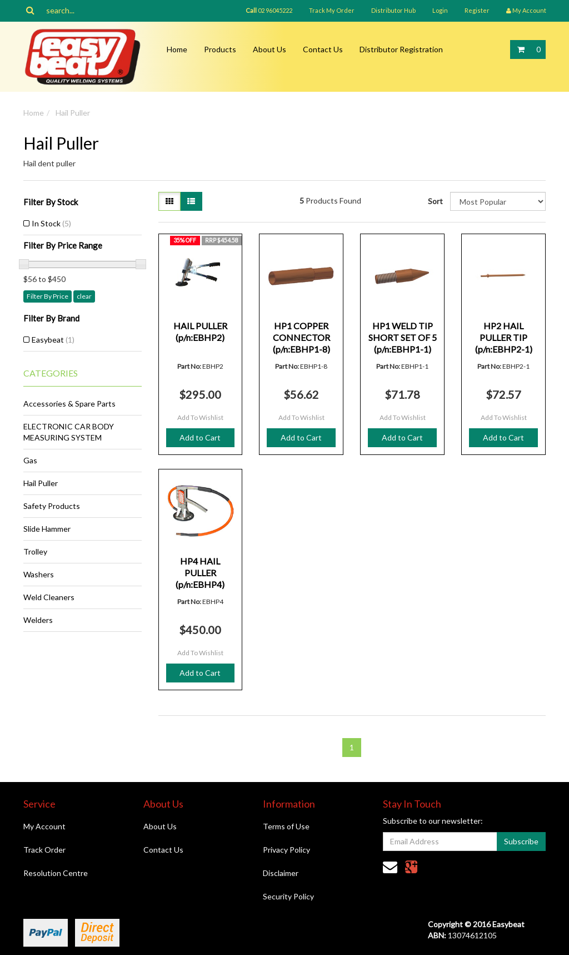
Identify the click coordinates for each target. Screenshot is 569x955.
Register (477, 10)
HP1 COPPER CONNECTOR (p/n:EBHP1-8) (301, 337)
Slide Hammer (47, 528)
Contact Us (323, 49)
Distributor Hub (393, 10)
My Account (44, 826)
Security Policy (288, 896)
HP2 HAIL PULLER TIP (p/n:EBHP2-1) (503, 337)
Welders (38, 620)
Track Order (44, 849)
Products (220, 49)
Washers (38, 574)
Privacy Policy (286, 849)
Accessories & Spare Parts (69, 403)
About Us (269, 49)
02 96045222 (269, 10)
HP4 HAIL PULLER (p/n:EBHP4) (200, 573)
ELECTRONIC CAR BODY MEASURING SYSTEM (68, 432)
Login (440, 10)
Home (177, 49)
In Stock (51, 223)
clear (84, 296)
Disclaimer (280, 873)
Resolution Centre (55, 873)
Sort (435, 201)
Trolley (35, 551)
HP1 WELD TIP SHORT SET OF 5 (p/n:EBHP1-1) (402, 337)
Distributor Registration (401, 49)
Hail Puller (73, 112)
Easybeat (53, 339)
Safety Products (51, 506)
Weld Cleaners (48, 597)
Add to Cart (200, 437)
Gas (30, 460)
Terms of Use (286, 826)
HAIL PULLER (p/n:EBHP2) (200, 331)
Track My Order (332, 10)
